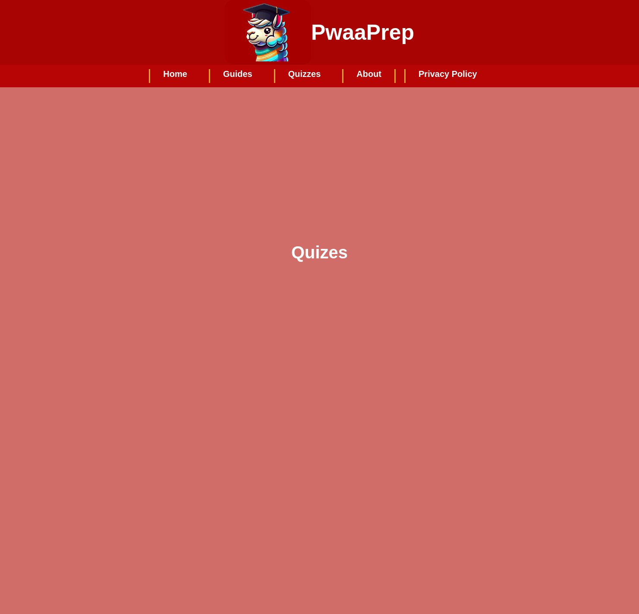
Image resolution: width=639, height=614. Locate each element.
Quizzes (304, 74)
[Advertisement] (320, 152)
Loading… (287, 450)
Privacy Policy (448, 74)
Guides (237, 74)
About (368, 74)
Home (175, 74)
